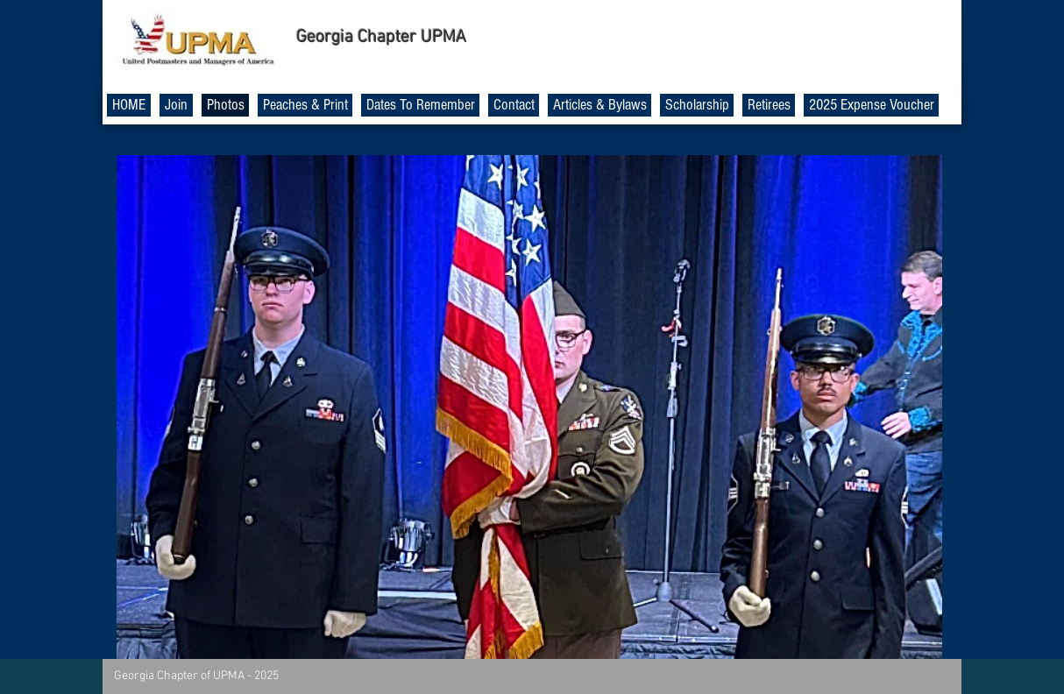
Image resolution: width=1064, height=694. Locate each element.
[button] (529, 407)
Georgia (324, 37)
